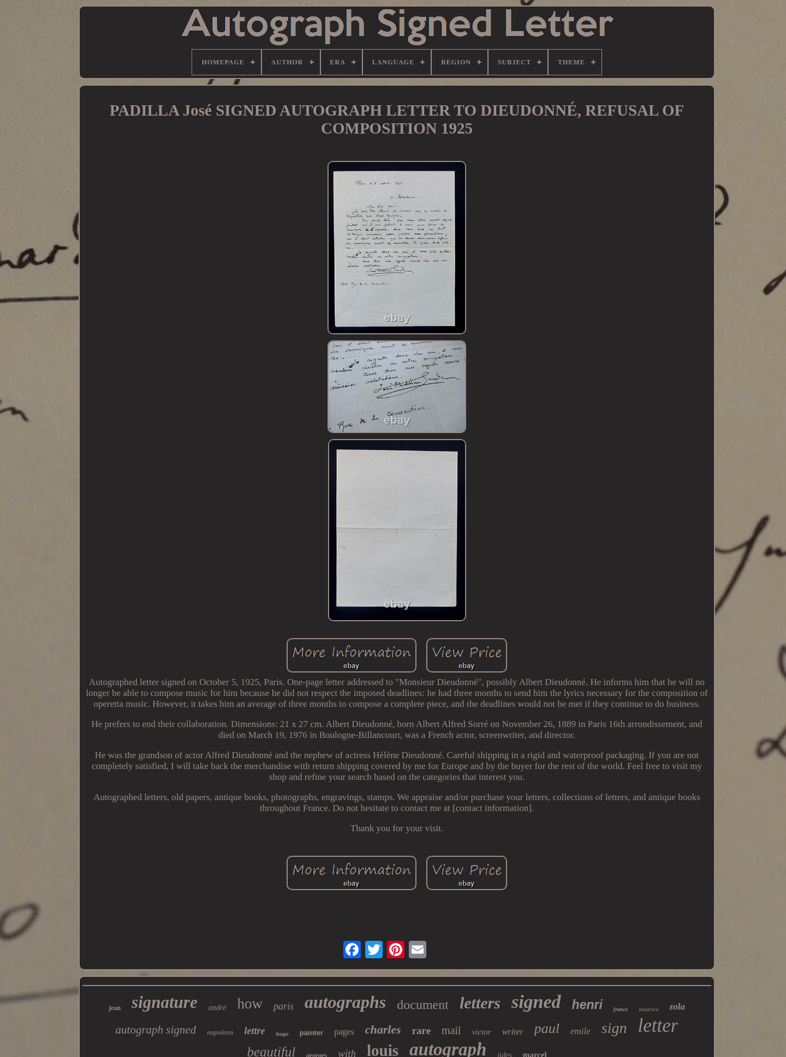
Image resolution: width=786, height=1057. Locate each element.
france (621, 1009)
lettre (255, 1030)
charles (383, 1029)
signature (165, 1002)
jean (115, 1008)
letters (480, 1003)
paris (283, 1006)
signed (536, 1002)
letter (658, 1025)
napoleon (220, 1032)
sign (614, 1027)
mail (451, 1030)
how (250, 1003)
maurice (649, 1009)
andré (218, 1008)
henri (587, 1005)
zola (677, 1006)
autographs (345, 1002)
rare (421, 1030)
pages (344, 1031)
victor (481, 1032)
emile (580, 1031)
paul (546, 1028)
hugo (282, 1033)
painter (311, 1033)
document (423, 1005)
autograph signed (156, 1029)
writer (512, 1031)
